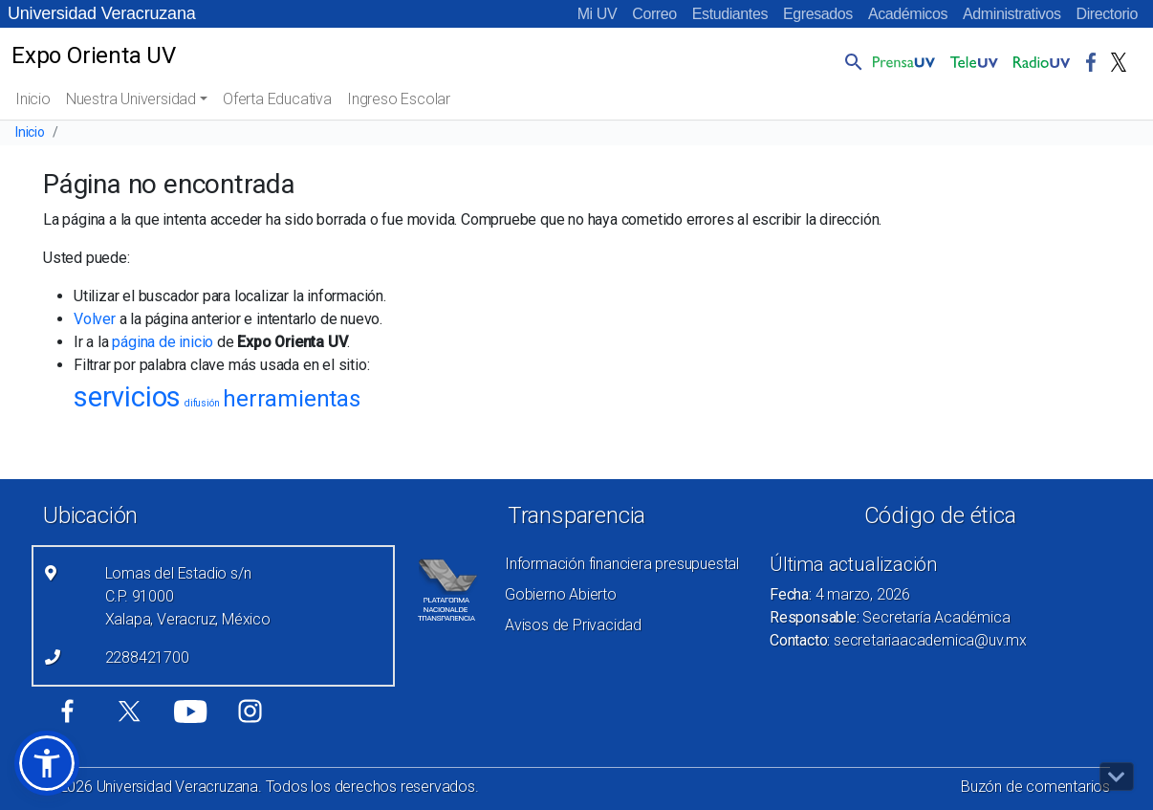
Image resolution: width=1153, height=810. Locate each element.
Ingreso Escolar (398, 99)
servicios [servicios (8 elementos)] (127, 397)
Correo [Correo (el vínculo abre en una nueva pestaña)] (654, 14)
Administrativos (1011, 14)
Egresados (818, 14)
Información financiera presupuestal (622, 564)
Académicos (907, 14)
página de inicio (162, 342)
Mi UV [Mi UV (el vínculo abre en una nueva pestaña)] (597, 14)
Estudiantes (730, 14)
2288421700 (147, 657)
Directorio (1107, 14)
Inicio (33, 99)
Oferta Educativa (277, 99)
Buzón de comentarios (1035, 786)
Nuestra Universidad (131, 99)
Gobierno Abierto (561, 594)
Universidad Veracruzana (102, 13)
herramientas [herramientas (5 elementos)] (291, 398)
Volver (95, 319)
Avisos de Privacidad (573, 625)
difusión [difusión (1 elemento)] (202, 403)
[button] (850, 61)
